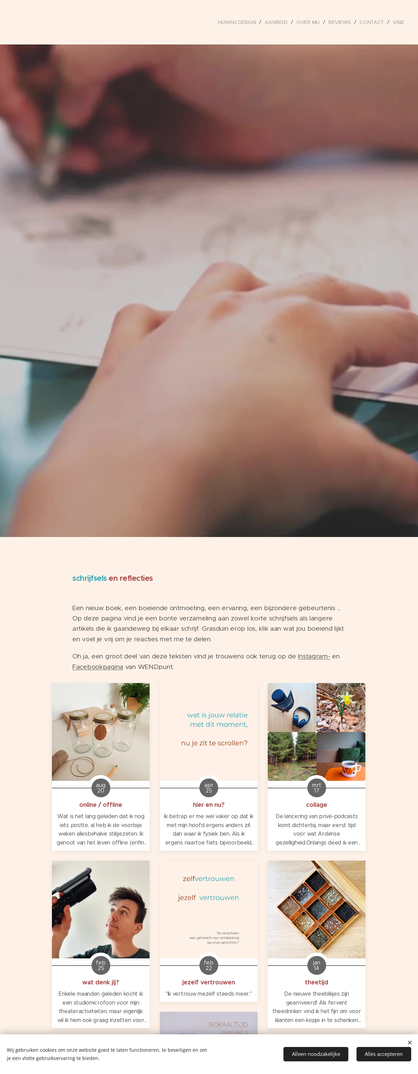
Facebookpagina (97, 667)
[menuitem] (241, 22)
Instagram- (314, 656)
